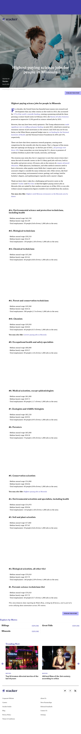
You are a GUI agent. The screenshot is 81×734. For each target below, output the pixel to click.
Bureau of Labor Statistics (59, 117)
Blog (3, 711)
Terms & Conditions (8, 719)
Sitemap (43, 715)
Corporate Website (8, 698)
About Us (43, 698)
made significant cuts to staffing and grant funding (40, 125)
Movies (8, 673)
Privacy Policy (6, 715)
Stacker (5, 81)
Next (78, 664)
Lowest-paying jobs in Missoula (35, 335)
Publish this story (72, 93)
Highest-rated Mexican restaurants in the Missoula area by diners (39, 195)
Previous (3, 664)
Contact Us (44, 711)
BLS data (31, 184)
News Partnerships (46, 702)
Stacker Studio (6, 706)
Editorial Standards (46, 706)
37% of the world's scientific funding (27, 114)
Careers (4, 702)
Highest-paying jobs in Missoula (35, 492)
